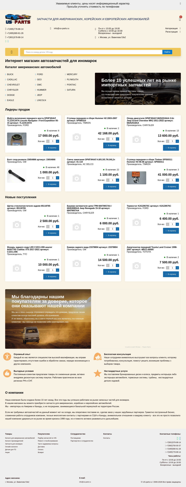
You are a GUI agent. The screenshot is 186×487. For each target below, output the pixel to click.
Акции (7, 455)
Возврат (41, 452)
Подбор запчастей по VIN (48, 438)
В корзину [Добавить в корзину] (50, 148)
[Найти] (167, 52)
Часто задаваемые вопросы (49, 444)
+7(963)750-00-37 (173, 446)
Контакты (107, 438)
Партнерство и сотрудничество (84, 441)
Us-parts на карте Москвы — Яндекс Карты (138, 347)
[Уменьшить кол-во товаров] (47, 141)
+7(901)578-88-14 (14, 37)
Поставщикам (76, 438)
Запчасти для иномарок (15, 446)
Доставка (42, 446)
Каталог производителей (15, 444)
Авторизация (171, 28)
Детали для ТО (11, 452)
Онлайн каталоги (12, 449)
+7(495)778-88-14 (14, 28)
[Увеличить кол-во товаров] (57, 141)
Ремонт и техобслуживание (49, 441)
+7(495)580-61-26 (14, 33)
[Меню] (11, 52)
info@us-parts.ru (61, 28)
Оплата (41, 449)
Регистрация (171, 32)
